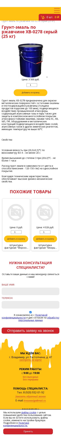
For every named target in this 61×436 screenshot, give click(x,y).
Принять (28, 431)
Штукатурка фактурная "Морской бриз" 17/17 (16, 246)
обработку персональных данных (38, 319)
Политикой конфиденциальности (24, 316)
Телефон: (7, 298)
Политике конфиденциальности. (16, 424)
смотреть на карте (31, 359)
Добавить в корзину (30, 92)
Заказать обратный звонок (30, 396)
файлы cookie (28, 412)
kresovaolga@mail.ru (35, 400)
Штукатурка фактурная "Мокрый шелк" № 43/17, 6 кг (45, 246)
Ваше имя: (8, 284)
